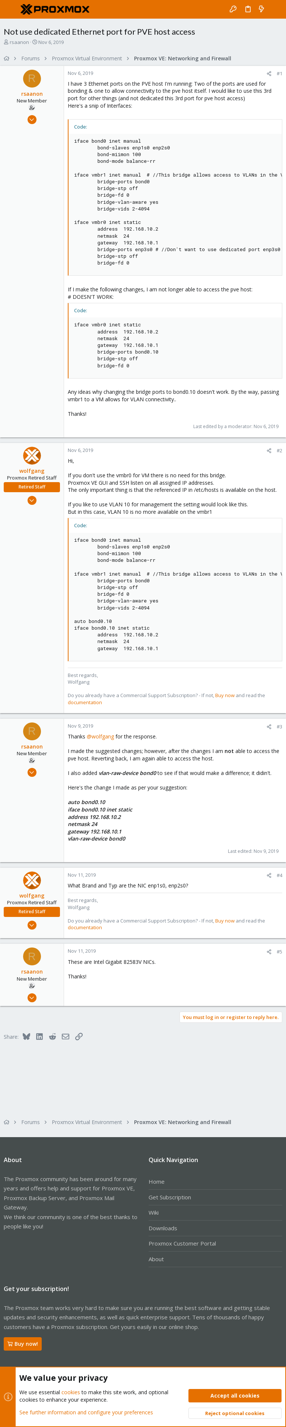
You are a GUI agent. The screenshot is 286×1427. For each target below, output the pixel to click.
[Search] (275, 9)
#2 (279, 450)
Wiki (154, 1212)
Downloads (163, 1228)
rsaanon (19, 42)
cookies (70, 1392)
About (156, 1259)
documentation (85, 702)
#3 (279, 726)
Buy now (225, 695)
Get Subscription (170, 1197)
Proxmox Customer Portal (182, 1243)
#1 (279, 73)
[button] (11, 9)
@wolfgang (100, 736)
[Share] (269, 73)
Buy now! (22, 1343)
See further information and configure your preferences (86, 1411)
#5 (279, 951)
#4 (279, 875)
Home (157, 1181)
